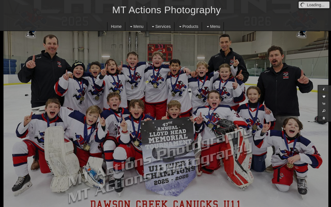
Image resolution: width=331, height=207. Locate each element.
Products (188, 26)
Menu (136, 26)
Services (161, 26)
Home (116, 26)
